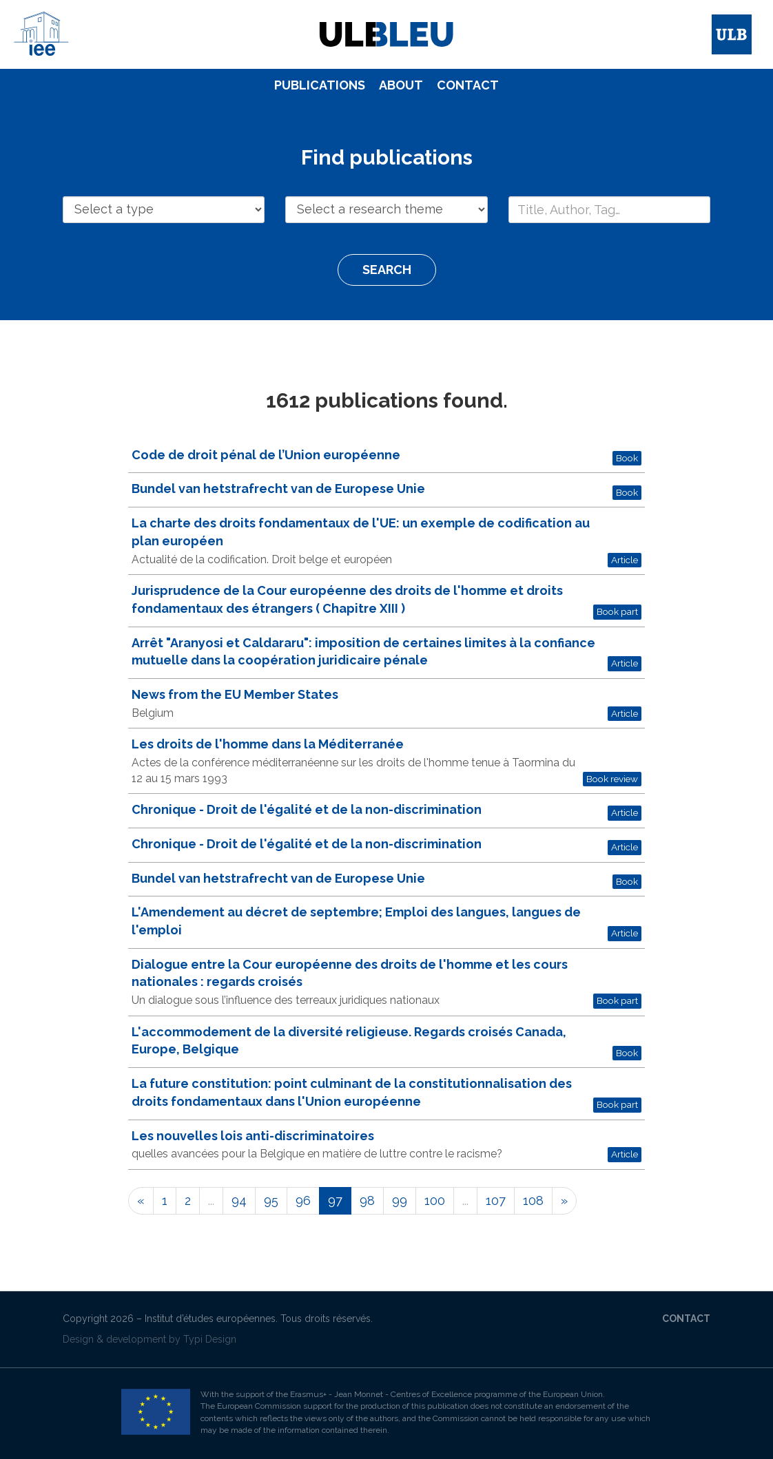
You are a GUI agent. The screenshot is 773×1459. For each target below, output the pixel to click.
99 (399, 1200)
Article (624, 559)
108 (533, 1200)
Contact (468, 85)
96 (303, 1200)
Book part (617, 611)
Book (627, 457)
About (401, 85)
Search (386, 269)
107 (496, 1200)
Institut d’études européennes (210, 1318)
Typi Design (209, 1339)
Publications (319, 85)
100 (434, 1200)
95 (271, 1200)
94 (239, 1200)
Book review (612, 778)
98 (367, 1200)
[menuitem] (320, 85)
